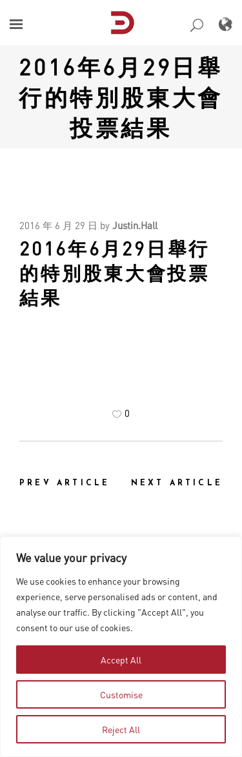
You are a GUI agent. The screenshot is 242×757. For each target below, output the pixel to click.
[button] (16, 24)
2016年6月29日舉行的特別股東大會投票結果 (121, 96)
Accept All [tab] (121, 659)
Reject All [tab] (121, 729)
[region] (121, 646)
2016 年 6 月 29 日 (58, 225)
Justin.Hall (134, 225)
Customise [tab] (121, 694)
